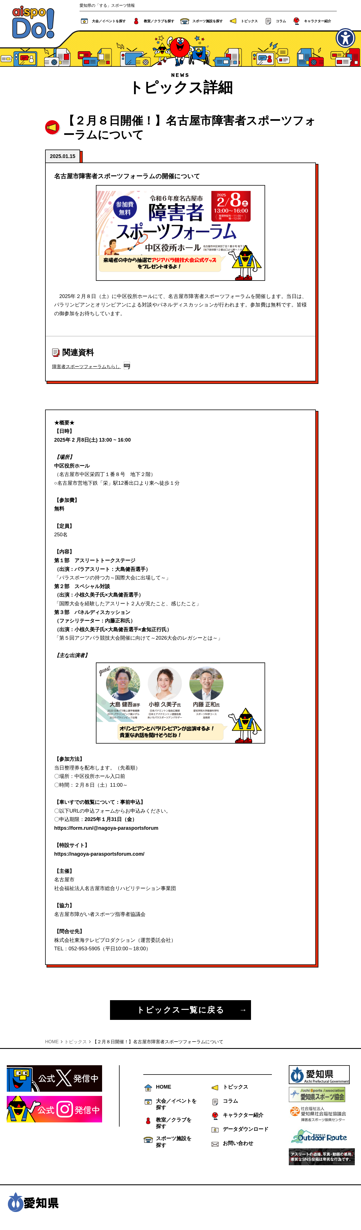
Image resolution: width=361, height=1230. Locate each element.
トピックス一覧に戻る (180, 1010)
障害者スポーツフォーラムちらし (86, 366)
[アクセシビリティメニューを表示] (345, 38)
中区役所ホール (72, 466)
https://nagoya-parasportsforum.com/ (99, 854)
